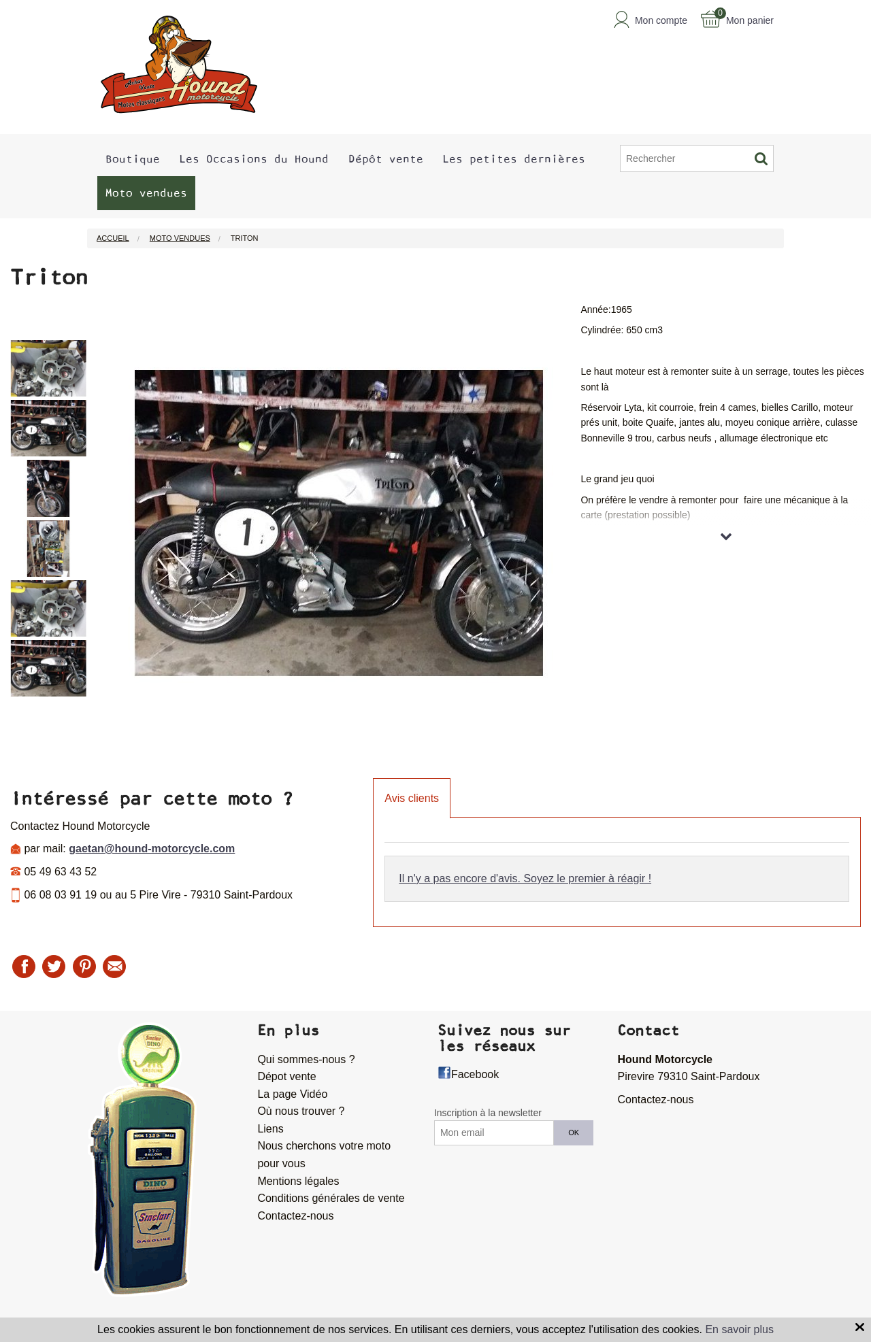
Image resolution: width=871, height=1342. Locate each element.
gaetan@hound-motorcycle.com (152, 848)
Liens (270, 1129)
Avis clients (411, 798)
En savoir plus (739, 1329)
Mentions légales (298, 1181)
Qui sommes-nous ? (306, 1059)
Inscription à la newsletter (488, 1112)
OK (573, 1132)
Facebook (475, 1074)
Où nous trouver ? (300, 1111)
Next (96, 530)
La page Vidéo (292, 1094)
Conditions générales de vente (330, 1198)
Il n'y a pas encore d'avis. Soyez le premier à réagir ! (525, 878)
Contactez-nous (295, 1216)
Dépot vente (286, 1076)
